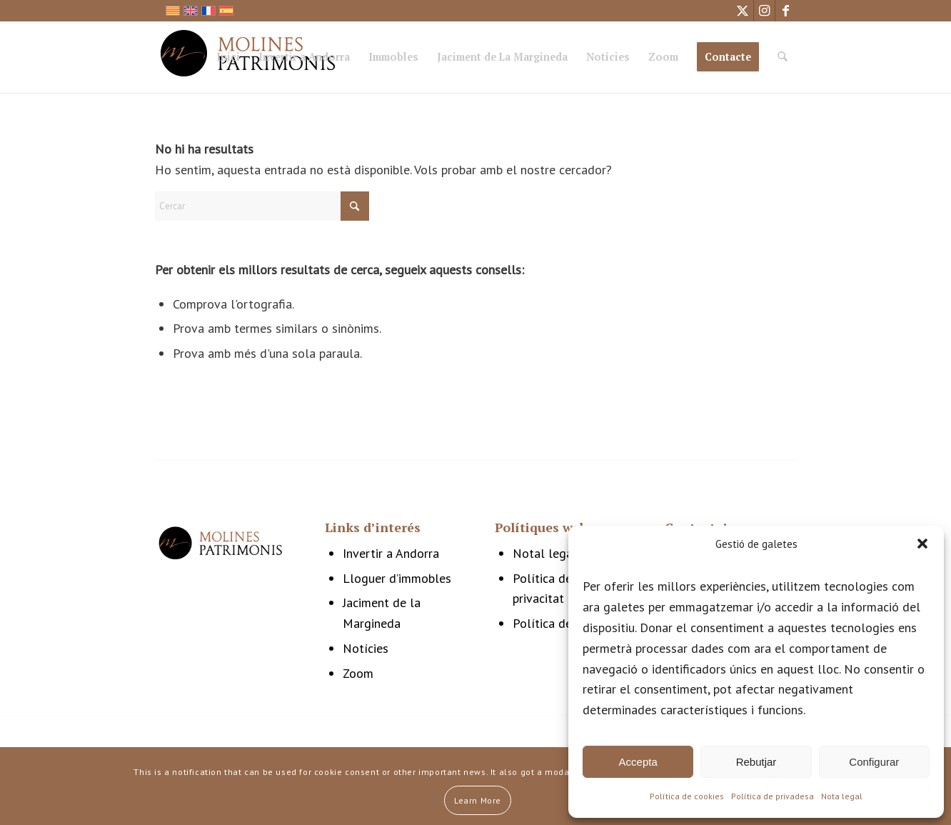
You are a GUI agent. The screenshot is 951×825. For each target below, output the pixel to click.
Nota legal (841, 796)
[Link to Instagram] (764, 10)
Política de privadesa (772, 796)
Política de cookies (687, 796)
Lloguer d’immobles (397, 578)
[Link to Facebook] (786, 10)
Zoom (358, 673)
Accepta (638, 762)
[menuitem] (228, 58)
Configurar (874, 762)
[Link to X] (743, 10)
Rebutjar (756, 762)
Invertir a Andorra (391, 553)
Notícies (365, 648)
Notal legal (545, 553)
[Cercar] (782, 57)
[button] (922, 543)
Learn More (477, 800)
